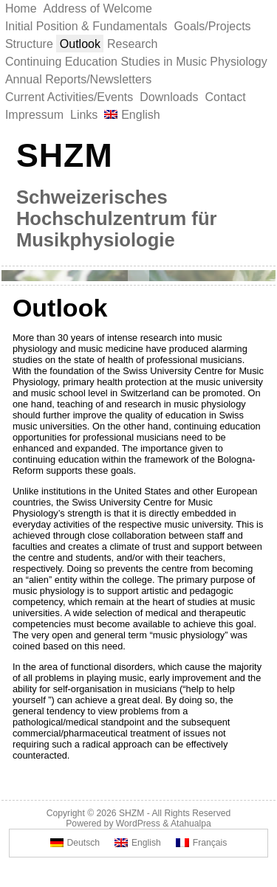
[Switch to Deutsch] (75, 843)
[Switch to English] (137, 843)
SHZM (64, 155)
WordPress (138, 823)
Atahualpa (191, 823)
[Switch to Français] (201, 843)
